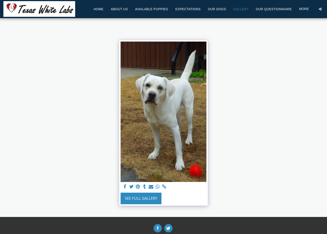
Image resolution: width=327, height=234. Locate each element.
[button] (320, 9)
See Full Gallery (141, 198)
